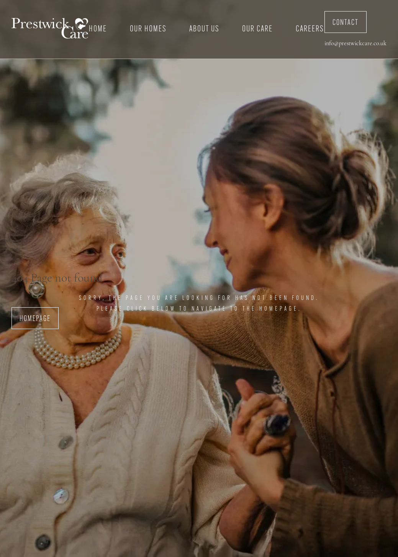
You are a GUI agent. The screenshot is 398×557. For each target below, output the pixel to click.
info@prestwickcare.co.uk (355, 44)
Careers (310, 29)
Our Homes (148, 29)
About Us (204, 29)
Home (98, 29)
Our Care (257, 29)
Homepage (35, 319)
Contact (345, 23)
